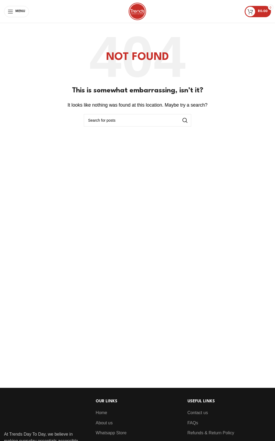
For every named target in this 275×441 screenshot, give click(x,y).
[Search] (137, 120)
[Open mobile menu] (16, 11)
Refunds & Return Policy (210, 433)
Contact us (197, 412)
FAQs (192, 423)
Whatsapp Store (111, 433)
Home (101, 412)
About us (104, 423)
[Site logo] (137, 11)
